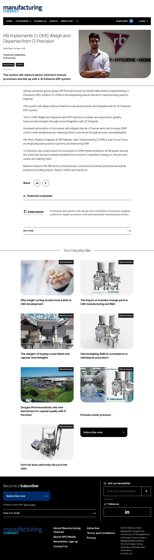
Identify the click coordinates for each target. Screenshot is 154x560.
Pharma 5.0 (40, 21)
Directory (67, 21)
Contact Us (60, 546)
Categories (22, 21)
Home (9, 21)
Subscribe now (93, 432)
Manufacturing (8, 64)
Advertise (93, 528)
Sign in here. (29, 505)
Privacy (91, 537)
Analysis (20, 64)
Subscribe (124, 21)
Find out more (11, 513)
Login (142, 21)
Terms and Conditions (101, 533)
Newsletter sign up (65, 541)
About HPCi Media (64, 536)
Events (54, 21)
